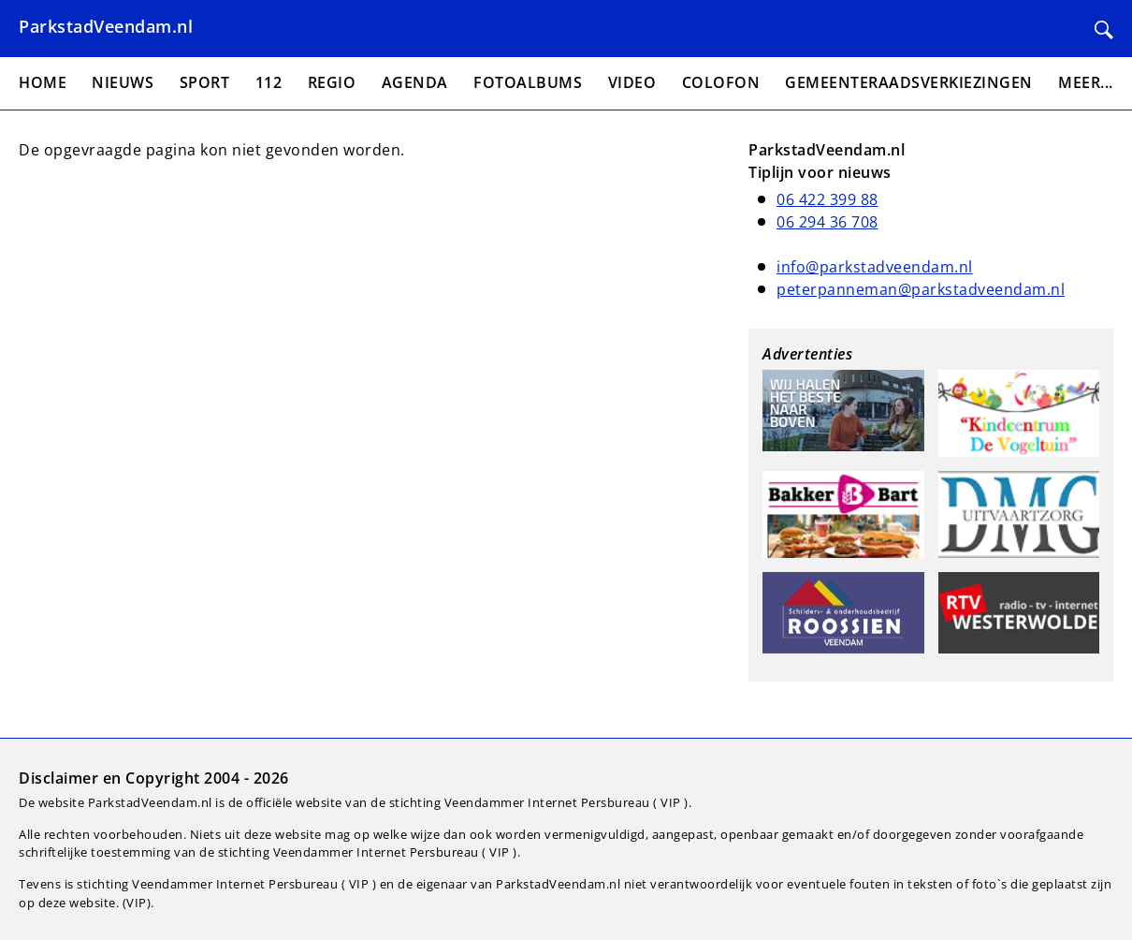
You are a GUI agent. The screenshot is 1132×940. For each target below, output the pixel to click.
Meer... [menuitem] (1085, 82)
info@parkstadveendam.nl (874, 267)
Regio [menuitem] (332, 82)
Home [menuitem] (42, 82)
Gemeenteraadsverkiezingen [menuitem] (909, 82)
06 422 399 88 (827, 199)
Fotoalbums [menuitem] (527, 82)
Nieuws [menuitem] (122, 82)
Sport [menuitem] (205, 82)
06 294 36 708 (827, 222)
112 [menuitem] (269, 82)
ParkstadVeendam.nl (106, 26)
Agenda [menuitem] (415, 82)
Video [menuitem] (632, 82)
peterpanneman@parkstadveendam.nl (920, 289)
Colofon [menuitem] (721, 82)
